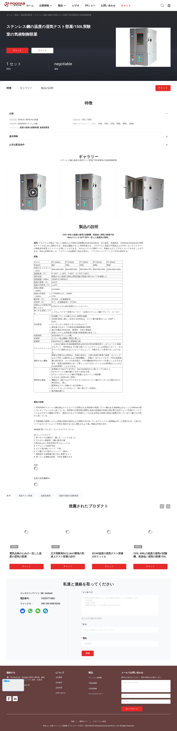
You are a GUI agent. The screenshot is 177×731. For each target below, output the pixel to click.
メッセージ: (88, 592)
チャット (17, 50)
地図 (72, 721)
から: (85, 624)
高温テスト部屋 (25, 496)
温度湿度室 (45, 496)
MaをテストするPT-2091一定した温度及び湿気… (88, 237)
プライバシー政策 (99, 721)
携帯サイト (83, 721)
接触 (87, 653)
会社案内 (59, 682)
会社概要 (59, 677)
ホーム (9, 15)
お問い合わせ (61, 693)
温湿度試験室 (26, 15)
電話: (85, 638)
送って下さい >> (132, 709)
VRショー (90, 5)
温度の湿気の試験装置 (68, 496)
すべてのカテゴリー (96, 694)
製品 (17, 15)
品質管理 (59, 688)
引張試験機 (93, 689)
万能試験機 (93, 683)
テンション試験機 (95, 678)
